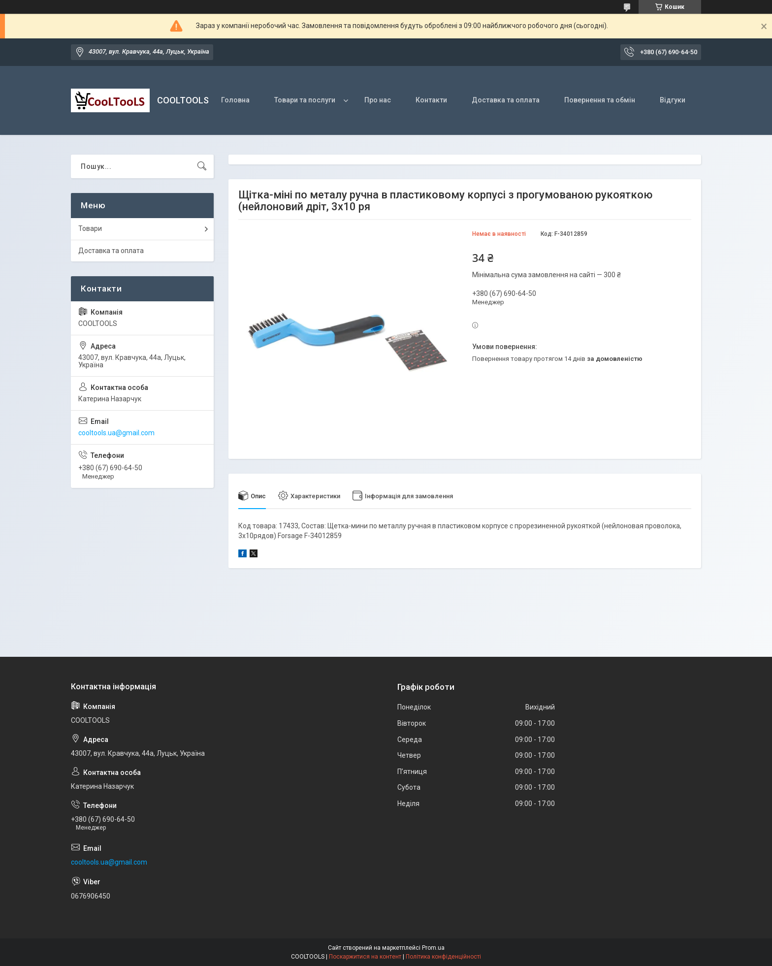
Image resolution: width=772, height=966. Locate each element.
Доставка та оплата (506, 100)
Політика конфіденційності (443, 956)
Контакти (431, 100)
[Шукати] (202, 166)
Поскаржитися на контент (365, 956)
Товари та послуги (304, 100)
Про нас (377, 100)
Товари (90, 228)
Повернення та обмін (599, 100)
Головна (235, 100)
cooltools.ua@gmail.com (116, 433)
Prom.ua (433, 947)
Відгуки (672, 100)
